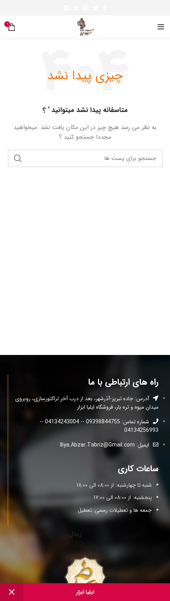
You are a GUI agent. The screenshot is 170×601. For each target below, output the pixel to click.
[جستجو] (85, 158)
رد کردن (11, 592)
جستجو (18, 158)
